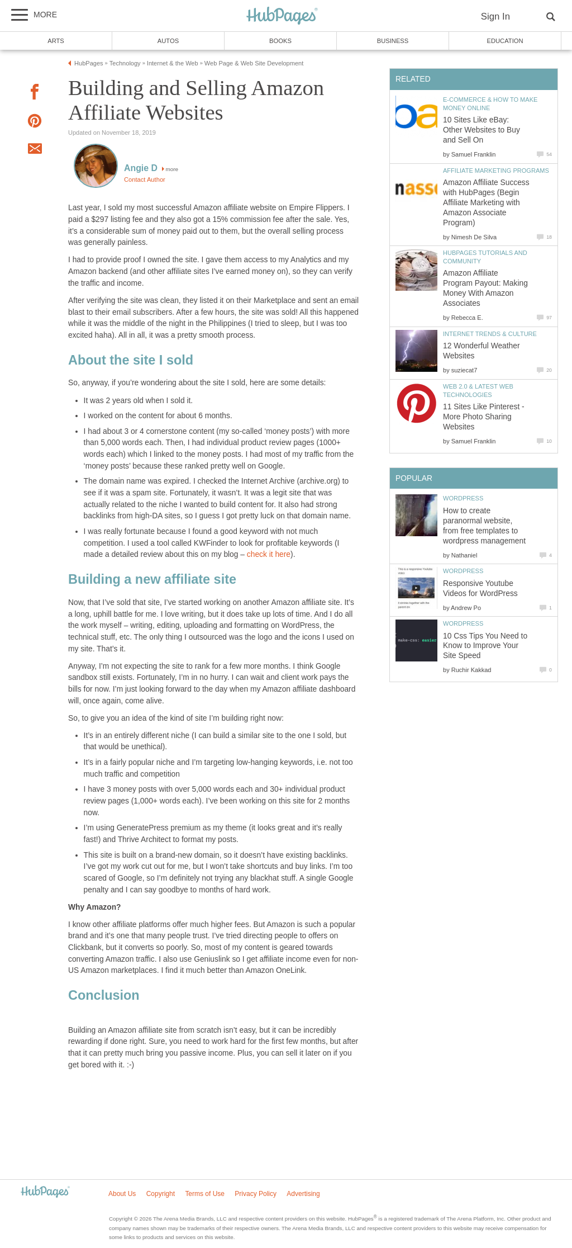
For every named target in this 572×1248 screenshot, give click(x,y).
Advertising (303, 1194)
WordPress (463, 498)
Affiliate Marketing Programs (496, 170)
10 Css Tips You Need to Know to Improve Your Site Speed (485, 646)
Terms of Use (205, 1194)
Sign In (495, 16)
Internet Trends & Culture (490, 333)
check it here (268, 554)
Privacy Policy (256, 1194)
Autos (168, 40)
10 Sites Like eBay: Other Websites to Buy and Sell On (481, 130)
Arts (55, 40)
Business (393, 40)
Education (505, 40)
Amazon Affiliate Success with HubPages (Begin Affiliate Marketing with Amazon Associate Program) (486, 202)
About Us (122, 1194)
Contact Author (144, 179)
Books (280, 40)
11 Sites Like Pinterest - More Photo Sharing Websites (484, 417)
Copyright (160, 1194)
